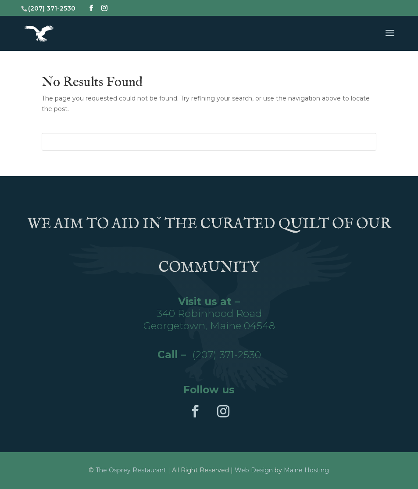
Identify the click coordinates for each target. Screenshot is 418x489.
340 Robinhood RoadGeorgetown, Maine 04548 (209, 319)
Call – (174, 355)
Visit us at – (209, 301)
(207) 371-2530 (226, 355)
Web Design (254, 470)
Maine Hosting (306, 470)
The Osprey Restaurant (132, 470)
